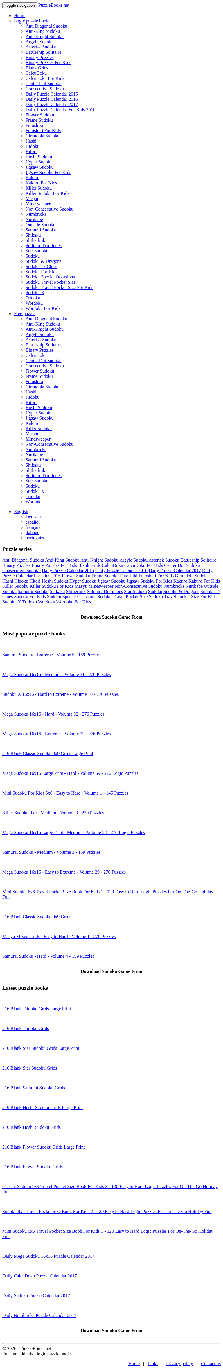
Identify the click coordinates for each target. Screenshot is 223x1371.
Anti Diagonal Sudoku (46, 26)
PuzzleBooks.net (53, 5)
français (33, 527)
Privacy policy (179, 1363)
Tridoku (33, 297)
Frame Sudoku (39, 120)
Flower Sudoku (40, 114)
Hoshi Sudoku (39, 156)
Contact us (211, 1363)
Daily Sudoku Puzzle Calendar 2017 (36, 1295)
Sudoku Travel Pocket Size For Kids (59, 287)
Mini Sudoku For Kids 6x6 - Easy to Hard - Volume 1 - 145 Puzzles (65, 792)
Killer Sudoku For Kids (47, 193)
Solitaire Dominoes (44, 245)
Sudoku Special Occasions (50, 276)
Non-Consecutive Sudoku (49, 208)
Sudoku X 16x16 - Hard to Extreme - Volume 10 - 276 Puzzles (60, 694)
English (21, 511)
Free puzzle (24, 313)
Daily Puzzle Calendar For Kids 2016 (60, 109)
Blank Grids (37, 67)
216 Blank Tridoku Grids (25, 1028)
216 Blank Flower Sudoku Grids (32, 1166)
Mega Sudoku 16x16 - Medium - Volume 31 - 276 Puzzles (56, 674)
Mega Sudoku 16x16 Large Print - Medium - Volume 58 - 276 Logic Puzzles (73, 832)
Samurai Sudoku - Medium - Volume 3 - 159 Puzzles (51, 852)
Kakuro (32, 177)
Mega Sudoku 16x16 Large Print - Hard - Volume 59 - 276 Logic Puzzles (70, 773)
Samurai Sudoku (41, 229)
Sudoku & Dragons (44, 261)
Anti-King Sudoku (43, 31)
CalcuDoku (36, 73)
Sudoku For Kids (41, 271)
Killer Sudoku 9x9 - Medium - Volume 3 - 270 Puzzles (53, 812)
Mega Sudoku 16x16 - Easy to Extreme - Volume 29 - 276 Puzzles (64, 871)
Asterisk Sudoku (41, 46)
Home (19, 15)
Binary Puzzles (39, 57)
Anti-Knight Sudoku (45, 36)
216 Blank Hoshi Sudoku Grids (31, 1127)
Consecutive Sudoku (45, 88)
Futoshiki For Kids (43, 130)
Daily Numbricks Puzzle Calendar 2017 (39, 1315)
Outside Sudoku (40, 224)
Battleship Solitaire (43, 52)
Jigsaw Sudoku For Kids (48, 172)
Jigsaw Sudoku (39, 167)
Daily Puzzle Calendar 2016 (52, 99)
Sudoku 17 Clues (41, 266)
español (33, 522)
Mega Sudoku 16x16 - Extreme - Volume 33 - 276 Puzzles (56, 733)
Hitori (31, 151)
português (35, 537)
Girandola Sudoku (43, 135)
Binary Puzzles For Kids (48, 62)
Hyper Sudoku (39, 161)
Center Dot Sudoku (44, 83)
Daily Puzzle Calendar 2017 (52, 104)
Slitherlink (35, 240)
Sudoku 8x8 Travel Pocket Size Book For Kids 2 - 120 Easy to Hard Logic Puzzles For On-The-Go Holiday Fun (106, 1211)
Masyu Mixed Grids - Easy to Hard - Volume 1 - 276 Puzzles (59, 936)
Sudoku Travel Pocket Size (51, 282)
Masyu (32, 198)
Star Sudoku (37, 250)
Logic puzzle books (32, 20)
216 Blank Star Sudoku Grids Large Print (40, 1048)
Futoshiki (34, 125)
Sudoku (33, 256)
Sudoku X (35, 292)
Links (153, 1363)
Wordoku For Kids (43, 308)
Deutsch (33, 516)
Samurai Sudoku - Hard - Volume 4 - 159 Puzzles (48, 956)
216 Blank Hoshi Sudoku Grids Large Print (42, 1107)
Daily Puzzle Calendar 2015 (52, 93)
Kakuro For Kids (41, 182)
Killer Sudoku (39, 188)
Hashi (31, 141)
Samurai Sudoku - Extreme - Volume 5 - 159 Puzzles (51, 654)
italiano (32, 532)
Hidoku (32, 146)
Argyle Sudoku (40, 41)
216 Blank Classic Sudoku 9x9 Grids (36, 916)
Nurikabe (34, 219)
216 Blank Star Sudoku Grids (29, 1067)
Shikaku (33, 235)
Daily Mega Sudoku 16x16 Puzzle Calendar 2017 (48, 1256)
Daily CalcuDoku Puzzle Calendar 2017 (39, 1275)
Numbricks (36, 214)
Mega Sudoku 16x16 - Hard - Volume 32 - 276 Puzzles (53, 713)
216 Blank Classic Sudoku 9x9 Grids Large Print (47, 753)
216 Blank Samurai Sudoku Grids (33, 1087)
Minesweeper (38, 203)
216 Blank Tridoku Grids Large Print (36, 1008)
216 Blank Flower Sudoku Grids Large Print (43, 1146)
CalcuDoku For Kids (45, 78)
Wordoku (34, 303)
